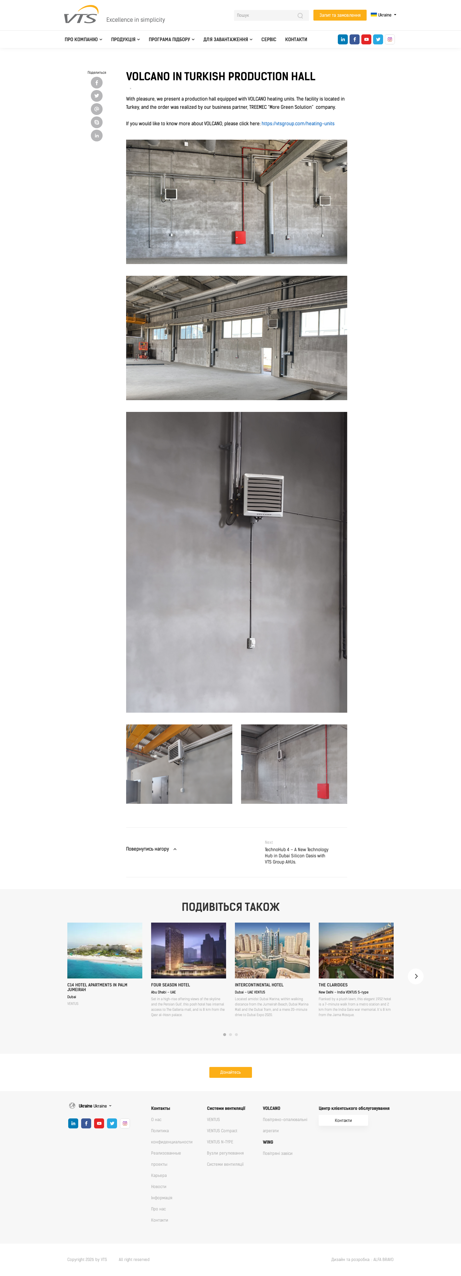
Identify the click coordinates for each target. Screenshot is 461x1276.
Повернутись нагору (147, 849)
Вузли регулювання (225, 1153)
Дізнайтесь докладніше (230, 1074)
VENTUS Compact (222, 1130)
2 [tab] (230, 1034)
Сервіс (268, 39)
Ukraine (382, 15)
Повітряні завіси (278, 1153)
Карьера (159, 1175)
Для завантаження (225, 39)
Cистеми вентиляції (226, 1108)
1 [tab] (224, 1034)
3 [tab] (236, 1034)
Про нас (158, 1209)
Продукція (123, 39)
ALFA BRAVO (383, 1259)
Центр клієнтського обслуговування (354, 1108)
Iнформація (161, 1197)
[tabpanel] (104, 964)
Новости (158, 1186)
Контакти (296, 39)
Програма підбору (169, 39)
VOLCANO (271, 1108)
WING (268, 1142)
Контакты (160, 1108)
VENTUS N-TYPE (220, 1142)
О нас (156, 1119)
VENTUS (213, 1119)
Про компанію (81, 39)
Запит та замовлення (340, 15)
